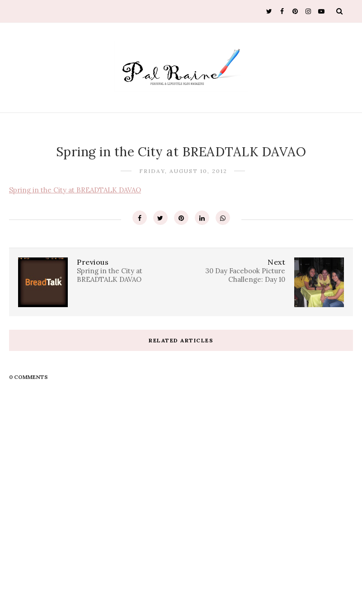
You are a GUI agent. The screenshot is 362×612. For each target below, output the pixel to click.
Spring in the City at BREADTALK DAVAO (75, 190)
